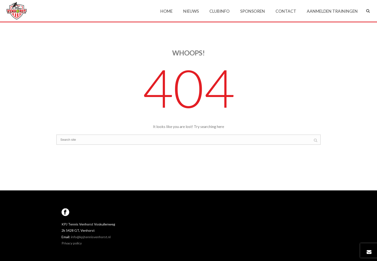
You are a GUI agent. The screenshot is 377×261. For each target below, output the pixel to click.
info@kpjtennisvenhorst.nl (91, 237)
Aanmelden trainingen (332, 11)
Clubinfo (219, 11)
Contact (286, 11)
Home (166, 11)
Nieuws (191, 11)
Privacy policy (72, 243)
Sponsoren (252, 11)
